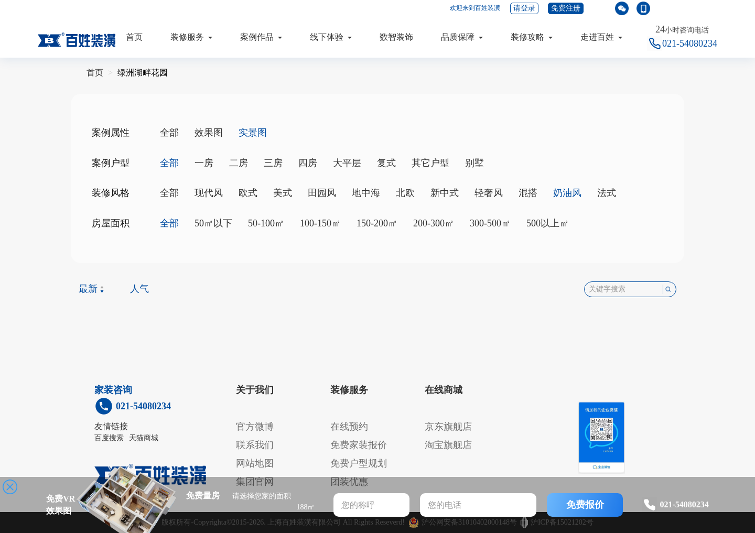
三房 (273, 163)
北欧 (405, 193)
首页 (134, 36)
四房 (307, 163)
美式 (282, 193)
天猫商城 (143, 438)
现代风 (209, 193)
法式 (606, 193)
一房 (204, 163)
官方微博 (255, 426)
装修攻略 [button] (532, 36)
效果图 (209, 132)
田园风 (322, 193)
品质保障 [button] (462, 36)
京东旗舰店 (448, 426)
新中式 (444, 193)
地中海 (366, 193)
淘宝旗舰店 (448, 445)
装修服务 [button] (191, 36)
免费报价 (585, 504)
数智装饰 (396, 36)
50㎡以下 (213, 223)
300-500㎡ (490, 223)
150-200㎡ (377, 223)
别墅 (474, 163)
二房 (238, 163)
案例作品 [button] (261, 36)
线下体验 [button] (331, 36)
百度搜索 (109, 438)
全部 (169, 132)
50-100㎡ (266, 223)
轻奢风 (488, 193)
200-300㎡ (433, 223)
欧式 (248, 193)
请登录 (524, 8)
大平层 (347, 163)
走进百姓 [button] (601, 36)
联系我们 (255, 445)
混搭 (528, 193)
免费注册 (565, 8)
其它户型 (430, 163)
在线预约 (349, 426)
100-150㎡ (320, 223)
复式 (386, 163)
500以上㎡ (547, 223)
